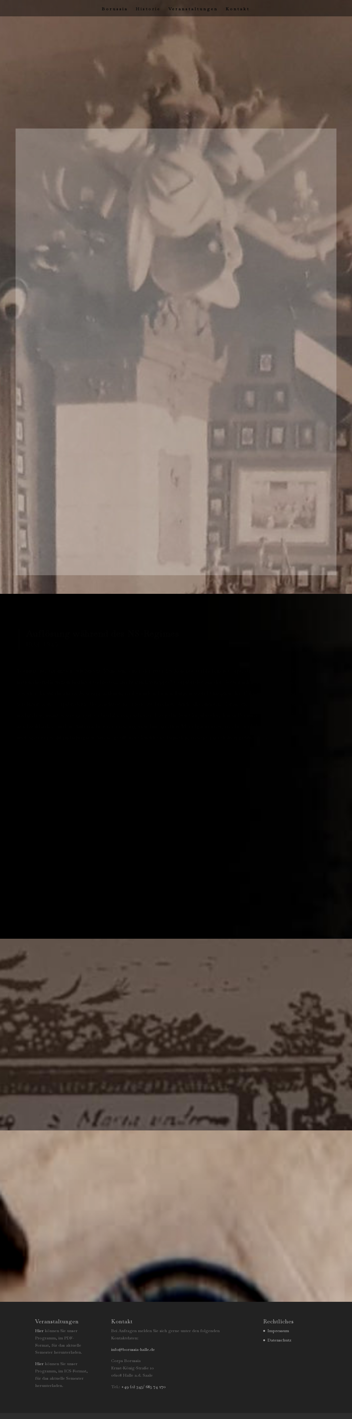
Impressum (278, 1330)
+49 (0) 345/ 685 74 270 (143, 1386)
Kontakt (238, 9)
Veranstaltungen (193, 9)
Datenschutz (279, 1340)
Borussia (115, 9)
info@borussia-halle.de (133, 1349)
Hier (39, 1330)
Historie (148, 9)
